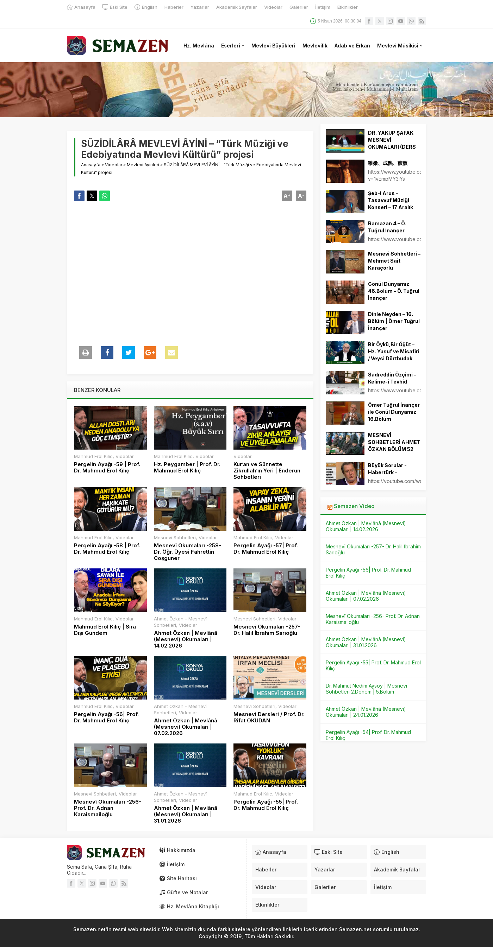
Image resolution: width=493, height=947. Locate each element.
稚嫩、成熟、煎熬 (387, 163)
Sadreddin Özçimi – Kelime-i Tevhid (392, 378)
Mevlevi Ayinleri (143, 164)
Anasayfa (90, 164)
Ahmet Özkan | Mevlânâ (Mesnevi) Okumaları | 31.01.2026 (185, 814)
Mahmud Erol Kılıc (93, 456)
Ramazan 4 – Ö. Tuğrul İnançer (387, 226)
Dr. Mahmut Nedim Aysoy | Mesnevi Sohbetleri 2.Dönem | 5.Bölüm (366, 689)
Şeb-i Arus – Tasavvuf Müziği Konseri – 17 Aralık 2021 (390, 203)
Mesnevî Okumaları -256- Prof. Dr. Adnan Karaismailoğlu (107, 808)
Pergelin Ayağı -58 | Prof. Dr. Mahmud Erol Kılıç (107, 548)
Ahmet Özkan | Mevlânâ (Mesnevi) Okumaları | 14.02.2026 (185, 639)
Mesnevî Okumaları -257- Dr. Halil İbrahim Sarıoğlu (266, 630)
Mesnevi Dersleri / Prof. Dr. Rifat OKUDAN (269, 717)
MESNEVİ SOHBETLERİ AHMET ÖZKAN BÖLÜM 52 (394, 442)
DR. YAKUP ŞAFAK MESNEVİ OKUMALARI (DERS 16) (392, 143)
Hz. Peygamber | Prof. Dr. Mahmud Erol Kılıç (187, 467)
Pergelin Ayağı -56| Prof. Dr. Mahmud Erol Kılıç (106, 717)
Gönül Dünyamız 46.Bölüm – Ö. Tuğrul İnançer (393, 291)
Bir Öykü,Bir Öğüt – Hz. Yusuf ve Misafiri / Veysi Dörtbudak (393, 351)
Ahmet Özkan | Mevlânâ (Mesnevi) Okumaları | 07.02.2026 (185, 726)
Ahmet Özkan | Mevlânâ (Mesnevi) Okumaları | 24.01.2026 (366, 712)
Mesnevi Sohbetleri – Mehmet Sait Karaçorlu (394, 261)
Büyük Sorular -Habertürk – (387, 468)
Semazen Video (354, 506)
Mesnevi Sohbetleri (175, 537)
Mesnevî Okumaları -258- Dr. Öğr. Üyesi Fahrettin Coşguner (187, 551)
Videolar (113, 164)
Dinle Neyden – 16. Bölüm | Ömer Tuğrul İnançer (394, 321)
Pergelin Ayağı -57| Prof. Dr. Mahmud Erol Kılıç (265, 548)
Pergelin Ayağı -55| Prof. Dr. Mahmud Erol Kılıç (265, 805)
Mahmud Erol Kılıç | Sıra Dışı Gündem (105, 630)
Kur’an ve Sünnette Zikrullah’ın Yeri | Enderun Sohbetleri (266, 470)
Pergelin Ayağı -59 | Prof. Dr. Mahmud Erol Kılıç (107, 467)
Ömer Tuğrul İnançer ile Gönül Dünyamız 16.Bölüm (394, 412)
